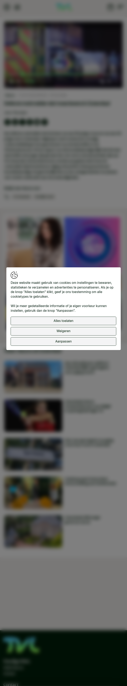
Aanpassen (63, 341)
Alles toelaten (63, 321)
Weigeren (64, 331)
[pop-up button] (108, 81)
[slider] (60, 74)
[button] (64, 55)
